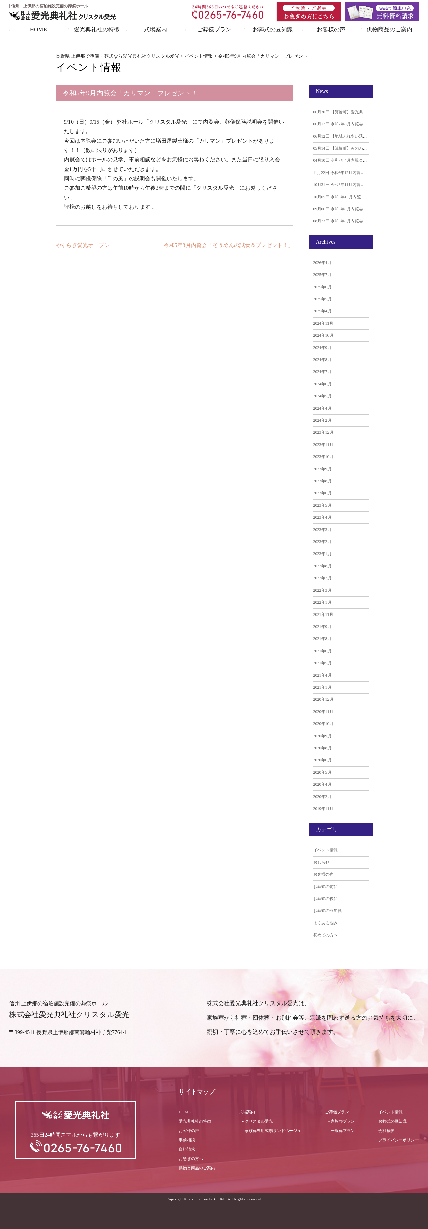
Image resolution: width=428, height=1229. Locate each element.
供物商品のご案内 (389, 29)
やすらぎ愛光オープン (83, 245)
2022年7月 (322, 578)
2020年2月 (322, 796)
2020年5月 (322, 772)
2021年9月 (322, 626)
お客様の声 (331, 29)
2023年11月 (323, 444)
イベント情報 (325, 850)
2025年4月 (322, 311)
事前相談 (187, 1140)
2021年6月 (322, 651)
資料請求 (187, 1149)
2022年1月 (322, 602)
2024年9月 (322, 347)
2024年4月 (322, 408)
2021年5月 (322, 663)
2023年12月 (323, 432)
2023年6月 (322, 493)
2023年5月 (322, 505)
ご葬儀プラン (214, 29)
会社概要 (386, 1130)
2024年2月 (322, 420)
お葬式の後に (325, 898)
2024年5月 (322, 396)
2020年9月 (322, 735)
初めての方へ (325, 935)
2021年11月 (323, 614)
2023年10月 (323, 456)
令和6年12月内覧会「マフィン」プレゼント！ (363, 172)
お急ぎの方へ (191, 1158)
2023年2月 (322, 541)
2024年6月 (322, 384)
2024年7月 (322, 371)
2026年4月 (322, 262)
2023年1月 (322, 553)
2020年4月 (322, 784)
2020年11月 (323, 711)
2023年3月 (322, 529)
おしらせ (321, 862)
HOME (38, 29)
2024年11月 (323, 323)
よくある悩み (325, 923)
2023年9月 (322, 469)
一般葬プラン (343, 1130)
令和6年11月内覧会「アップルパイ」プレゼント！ (367, 184)
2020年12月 (323, 699)
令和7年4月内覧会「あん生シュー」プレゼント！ (366, 160)
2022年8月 (322, 566)
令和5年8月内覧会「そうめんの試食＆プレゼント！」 (228, 245)
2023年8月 (322, 481)
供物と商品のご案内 (197, 1168)
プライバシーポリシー (398, 1140)
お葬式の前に (325, 886)
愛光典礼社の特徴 (97, 29)
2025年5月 (322, 299)
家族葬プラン (343, 1121)
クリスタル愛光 (259, 1121)
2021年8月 (322, 638)
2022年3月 (322, 590)
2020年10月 (323, 723)
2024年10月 (323, 335)
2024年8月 (322, 359)
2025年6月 (322, 286)
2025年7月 (322, 274)
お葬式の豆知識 (273, 29)
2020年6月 (322, 760)
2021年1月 (322, 687)
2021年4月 (322, 675)
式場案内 (155, 29)
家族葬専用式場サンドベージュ (273, 1130)
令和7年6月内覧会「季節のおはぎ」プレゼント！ (366, 124)
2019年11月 (323, 808)
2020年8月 (322, 748)
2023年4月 (322, 517)
